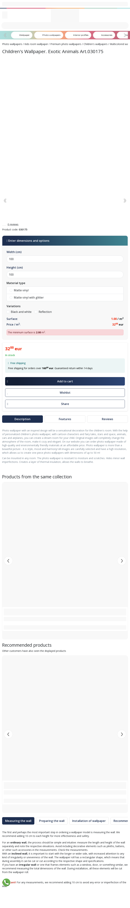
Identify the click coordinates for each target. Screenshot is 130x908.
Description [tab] (22, 419)
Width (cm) (14, 252)
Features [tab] (65, 419)
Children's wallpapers (96, 44)
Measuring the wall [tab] (18, 821)
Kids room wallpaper (36, 44)
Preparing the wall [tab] (51, 821)
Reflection (43, 312)
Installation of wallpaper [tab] (89, 821)
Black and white (19, 312)
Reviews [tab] (107, 419)
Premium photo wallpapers (65, 44)
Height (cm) (15, 267)
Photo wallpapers (12, 44)
